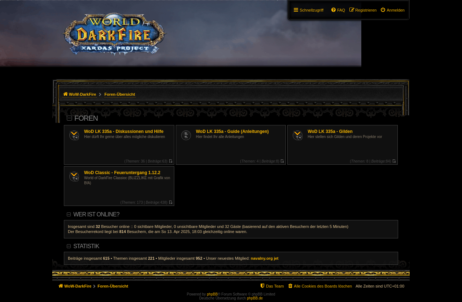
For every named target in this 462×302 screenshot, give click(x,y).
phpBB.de (255, 298)
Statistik (86, 246)
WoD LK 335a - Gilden (330, 131)
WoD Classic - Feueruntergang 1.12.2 (122, 172)
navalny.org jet (265, 258)
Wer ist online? (96, 214)
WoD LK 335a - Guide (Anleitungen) (232, 131)
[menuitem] (392, 10)
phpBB (212, 294)
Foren (86, 118)
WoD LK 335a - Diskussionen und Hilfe (124, 131)
